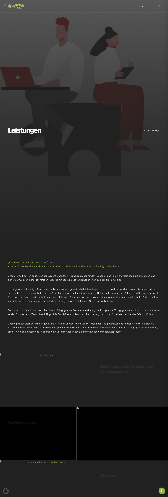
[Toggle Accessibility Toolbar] (161, 490)
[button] (6, 491)
